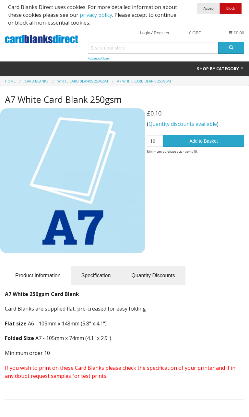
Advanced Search (100, 58)
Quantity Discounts (153, 275)
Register (161, 32)
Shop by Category (220, 68)
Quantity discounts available (182, 123)
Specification (96, 275)
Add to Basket (203, 141)
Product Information (38, 275)
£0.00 (236, 32)
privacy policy (96, 14)
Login (145, 32)
